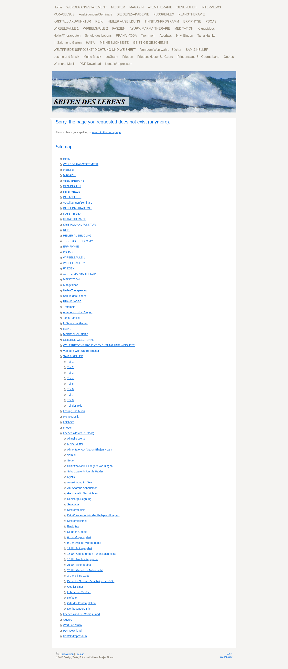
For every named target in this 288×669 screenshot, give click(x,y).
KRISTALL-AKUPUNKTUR (79, 224)
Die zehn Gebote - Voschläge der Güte (90, 581)
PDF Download (72, 630)
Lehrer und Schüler (79, 592)
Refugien (72, 597)
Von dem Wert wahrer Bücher (81, 350)
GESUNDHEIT (72, 186)
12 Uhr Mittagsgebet (79, 548)
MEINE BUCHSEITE (75, 334)
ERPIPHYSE (71, 246)
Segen (71, 460)
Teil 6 (70, 389)
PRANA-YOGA (72, 301)
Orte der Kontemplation (81, 603)
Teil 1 (70, 361)
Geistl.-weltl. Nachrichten (82, 493)
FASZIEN (68, 268)
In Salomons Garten (75, 323)
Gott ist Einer (75, 586)
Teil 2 (70, 367)
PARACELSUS (72, 197)
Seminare (73, 504)
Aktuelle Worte (76, 438)
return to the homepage (106, 132)
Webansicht (226, 657)
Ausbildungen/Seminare (77, 202)
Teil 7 (70, 394)
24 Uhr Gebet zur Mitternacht (85, 570)
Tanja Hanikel (71, 317)
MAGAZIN (69, 175)
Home (66, 158)
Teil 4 (70, 378)
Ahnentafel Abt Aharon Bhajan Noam (89, 449)
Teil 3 (70, 372)
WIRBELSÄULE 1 (74, 257)
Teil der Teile (74, 405)
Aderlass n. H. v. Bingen (77, 312)
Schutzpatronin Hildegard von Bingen (89, 466)
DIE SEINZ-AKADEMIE (77, 208)
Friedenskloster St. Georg (78, 433)
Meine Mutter (75, 444)
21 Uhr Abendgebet (79, 564)
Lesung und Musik (74, 411)
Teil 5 (70, 383)
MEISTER (69, 169)
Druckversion (65, 654)
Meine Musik (71, 416)
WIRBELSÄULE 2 (74, 263)
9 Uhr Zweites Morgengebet (84, 542)
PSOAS (67, 252)
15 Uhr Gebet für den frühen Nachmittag (91, 553)
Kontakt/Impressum (75, 636)
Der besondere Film (79, 608)
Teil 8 (70, 400)
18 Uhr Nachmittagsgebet (82, 559)
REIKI (66, 230)
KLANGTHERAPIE (74, 219)
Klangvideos (70, 284)
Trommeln (69, 306)
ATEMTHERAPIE (73, 180)
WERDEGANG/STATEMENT (80, 164)
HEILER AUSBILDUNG (77, 235)
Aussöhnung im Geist (80, 482)
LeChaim (68, 422)
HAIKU (67, 328)
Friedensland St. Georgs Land (81, 614)
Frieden (67, 427)
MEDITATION (71, 279)
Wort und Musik (72, 625)
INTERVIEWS (71, 191)
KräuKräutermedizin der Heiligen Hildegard (93, 515)
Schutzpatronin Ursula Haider (85, 471)
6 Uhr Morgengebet (79, 537)
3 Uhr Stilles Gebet (78, 575)
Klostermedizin (76, 509)
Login (229, 653)
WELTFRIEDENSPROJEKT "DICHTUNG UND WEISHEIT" (99, 345)
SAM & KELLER (73, 356)
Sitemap (80, 654)
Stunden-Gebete (77, 531)
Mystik (71, 477)
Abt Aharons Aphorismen (82, 488)
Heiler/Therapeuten (75, 290)
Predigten (73, 526)
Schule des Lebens (74, 295)
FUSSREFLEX (72, 213)
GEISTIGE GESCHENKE (78, 339)
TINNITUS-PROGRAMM (78, 241)
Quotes (67, 619)
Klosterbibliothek (77, 520)
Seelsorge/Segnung (79, 498)
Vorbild (71, 455)
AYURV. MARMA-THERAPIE (80, 274)
